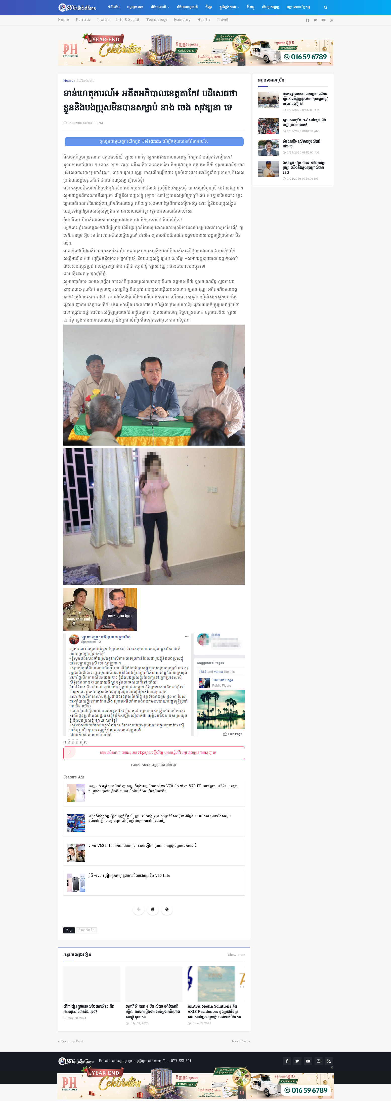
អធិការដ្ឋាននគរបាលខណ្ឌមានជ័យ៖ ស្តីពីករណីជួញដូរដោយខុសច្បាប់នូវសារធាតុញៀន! (305, 99)
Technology (154, 20)
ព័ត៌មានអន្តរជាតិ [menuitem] (187, 7)
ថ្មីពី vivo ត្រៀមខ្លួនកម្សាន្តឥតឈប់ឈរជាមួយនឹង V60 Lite (129, 876)
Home (63, 20)
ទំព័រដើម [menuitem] (113, 7)
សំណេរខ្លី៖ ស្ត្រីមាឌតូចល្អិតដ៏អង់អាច (301, 144)
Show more (236, 955)
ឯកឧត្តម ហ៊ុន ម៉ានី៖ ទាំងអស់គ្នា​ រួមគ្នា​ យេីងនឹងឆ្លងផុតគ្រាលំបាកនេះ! (304, 168)
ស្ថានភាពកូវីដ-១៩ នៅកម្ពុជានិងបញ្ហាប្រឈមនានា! (304, 123)
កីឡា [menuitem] (208, 7)
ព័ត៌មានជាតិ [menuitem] (158, 7)
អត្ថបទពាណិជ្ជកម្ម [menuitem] (298, 7)
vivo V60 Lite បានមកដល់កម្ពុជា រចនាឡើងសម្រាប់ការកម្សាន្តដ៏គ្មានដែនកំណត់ (143, 846)
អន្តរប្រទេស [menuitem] (135, 7)
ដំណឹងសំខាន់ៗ (85, 80)
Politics (82, 20)
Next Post (240, 1041)
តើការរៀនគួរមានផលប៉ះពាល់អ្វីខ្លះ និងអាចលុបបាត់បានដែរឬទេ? (88, 1009)
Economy (179, 20)
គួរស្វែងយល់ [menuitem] (227, 7)
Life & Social (126, 20)
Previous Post (72, 1041)
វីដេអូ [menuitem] (250, 7)
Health (200, 20)
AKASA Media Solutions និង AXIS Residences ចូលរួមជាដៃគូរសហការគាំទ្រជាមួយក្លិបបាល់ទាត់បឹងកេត (214, 1011)
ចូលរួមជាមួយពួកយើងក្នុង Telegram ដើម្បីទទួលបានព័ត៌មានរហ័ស (154, 142)
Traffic (102, 20)
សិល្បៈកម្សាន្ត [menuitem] (270, 7)
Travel (219, 20)
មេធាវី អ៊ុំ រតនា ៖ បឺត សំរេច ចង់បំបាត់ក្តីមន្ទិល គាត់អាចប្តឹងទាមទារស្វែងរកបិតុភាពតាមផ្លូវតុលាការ (152, 1011)
